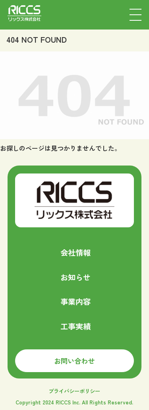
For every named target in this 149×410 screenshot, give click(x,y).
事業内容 (75, 301)
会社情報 (75, 252)
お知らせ (75, 277)
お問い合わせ (74, 361)
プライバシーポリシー (74, 391)
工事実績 (75, 326)
